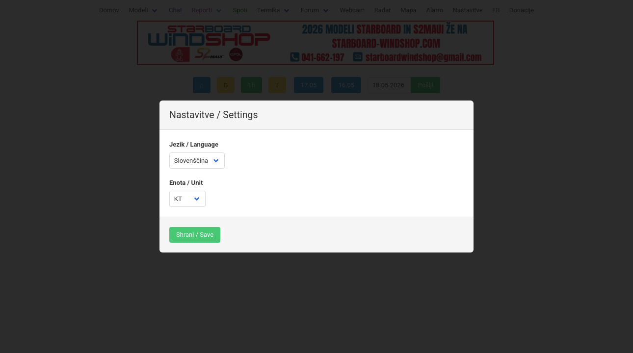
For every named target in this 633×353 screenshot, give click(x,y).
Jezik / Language (193, 144)
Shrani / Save (194, 234)
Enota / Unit (186, 182)
